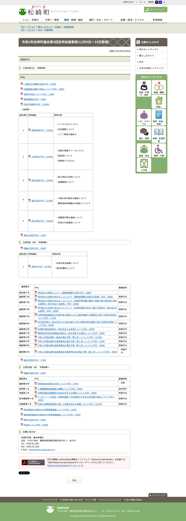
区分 (40, 29)
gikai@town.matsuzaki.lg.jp (42, 449)
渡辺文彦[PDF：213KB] (42, 200)
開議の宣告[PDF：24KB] (35, 373)
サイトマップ (157, 9)
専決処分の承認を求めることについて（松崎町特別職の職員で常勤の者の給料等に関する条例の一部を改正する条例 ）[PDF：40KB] (77, 302)
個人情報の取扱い (134, 499)
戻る (75, 480)
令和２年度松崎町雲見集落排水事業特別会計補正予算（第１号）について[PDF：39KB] (77, 351)
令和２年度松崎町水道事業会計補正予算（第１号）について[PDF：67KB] (71, 341)
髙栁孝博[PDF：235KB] (42, 130)
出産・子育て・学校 (144, 93)
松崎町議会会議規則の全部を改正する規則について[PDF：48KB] (67, 392)
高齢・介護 (159, 155)
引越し (159, 106)
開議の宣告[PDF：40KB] (35, 248)
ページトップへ (159, 495)
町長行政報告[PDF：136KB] (36, 104)
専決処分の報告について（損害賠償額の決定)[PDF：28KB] (64, 292)
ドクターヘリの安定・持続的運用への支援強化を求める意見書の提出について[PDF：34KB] (77, 398)
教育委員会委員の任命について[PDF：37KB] (58, 383)
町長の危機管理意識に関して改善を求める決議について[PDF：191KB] (70, 404)
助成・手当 (144, 155)
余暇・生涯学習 (159, 139)
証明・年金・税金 (159, 122)
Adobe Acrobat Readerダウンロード (65, 465)
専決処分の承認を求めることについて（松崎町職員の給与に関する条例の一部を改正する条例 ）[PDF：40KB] (77, 309)
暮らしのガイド (45, 26)
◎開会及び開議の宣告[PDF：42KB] (40, 84)
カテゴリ (31, 26)
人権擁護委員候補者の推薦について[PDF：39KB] (60, 388)
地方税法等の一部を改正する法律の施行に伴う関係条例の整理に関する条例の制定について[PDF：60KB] (77, 323)
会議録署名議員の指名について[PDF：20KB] (44, 89)
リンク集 (92, 499)
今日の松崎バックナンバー (152, 68)
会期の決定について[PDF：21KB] (39, 94)
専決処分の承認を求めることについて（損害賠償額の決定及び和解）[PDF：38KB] (75, 296)
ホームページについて (111, 499)
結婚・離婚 (159, 92)
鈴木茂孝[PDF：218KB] (42, 220)
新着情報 (49, 29)
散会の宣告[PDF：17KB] (35, 235)
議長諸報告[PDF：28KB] (35, 99)
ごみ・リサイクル (144, 122)
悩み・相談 (144, 138)
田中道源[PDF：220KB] (42, 180)
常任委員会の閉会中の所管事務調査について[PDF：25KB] (50, 409)
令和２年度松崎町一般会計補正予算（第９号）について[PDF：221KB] (70, 337)
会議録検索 (69, 26)
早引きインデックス (148, 49)
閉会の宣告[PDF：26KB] (35, 419)
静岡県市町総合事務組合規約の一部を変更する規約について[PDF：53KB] (71, 333)
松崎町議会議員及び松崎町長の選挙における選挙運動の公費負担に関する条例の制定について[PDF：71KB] (77, 316)
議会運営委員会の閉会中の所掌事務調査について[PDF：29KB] (52, 414)
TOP (23, 26)
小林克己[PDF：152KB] (42, 156)
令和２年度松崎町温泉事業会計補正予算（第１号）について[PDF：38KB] (71, 345)
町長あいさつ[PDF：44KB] (36, 424)
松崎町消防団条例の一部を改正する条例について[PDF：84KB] (66, 329)
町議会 (58, 26)
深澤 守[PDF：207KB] (41, 266)
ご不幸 (144, 170)
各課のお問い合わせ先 (72, 499)
